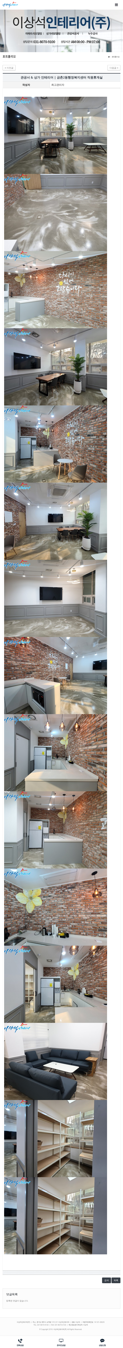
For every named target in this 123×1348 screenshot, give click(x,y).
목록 (116, 1280)
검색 (106, 1280)
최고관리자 (57, 84)
